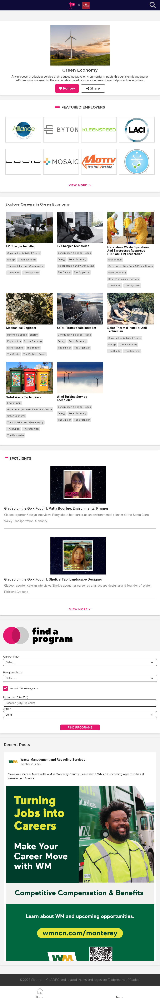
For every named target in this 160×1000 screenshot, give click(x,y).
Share (94, 88)
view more (78, 185)
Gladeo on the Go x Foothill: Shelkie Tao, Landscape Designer (53, 579)
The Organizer (31, 272)
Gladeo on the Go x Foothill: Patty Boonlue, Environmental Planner (56, 508)
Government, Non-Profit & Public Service (131, 266)
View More (78, 609)
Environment (115, 260)
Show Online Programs (24, 688)
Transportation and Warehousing (25, 266)
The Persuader (15, 435)
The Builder (13, 272)
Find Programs (80, 727)
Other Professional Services (123, 279)
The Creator (13, 354)
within (7, 709)
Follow (69, 88)
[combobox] (80, 703)
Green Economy (27, 260)
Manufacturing (15, 348)
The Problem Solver (34, 354)
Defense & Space (17, 335)
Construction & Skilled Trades (23, 253)
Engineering (14, 341)
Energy (11, 260)
